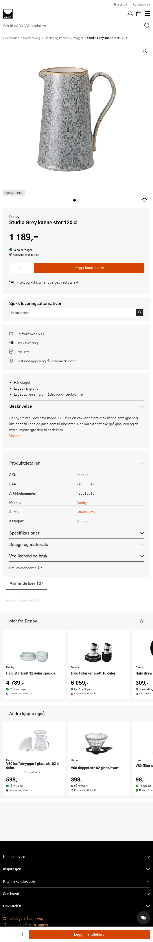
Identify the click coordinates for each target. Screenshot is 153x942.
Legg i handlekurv (89, 267)
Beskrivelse (20, 406)
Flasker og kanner (56, 37)
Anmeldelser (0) (26, 583)
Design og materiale (28, 544)
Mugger (78, 37)
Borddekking (32, 37)
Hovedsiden (11, 37)
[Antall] (21, 268)
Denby (14, 216)
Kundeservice (141, 4)
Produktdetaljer (24, 463)
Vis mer (15, 435)
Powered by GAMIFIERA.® (22, 600)
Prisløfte (23, 351)
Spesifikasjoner (24, 533)
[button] (144, 200)
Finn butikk (120, 4)
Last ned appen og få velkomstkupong (47, 360)
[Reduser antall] (13, 268)
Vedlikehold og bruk (28, 556)
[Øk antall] (28, 268)
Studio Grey (86, 511)
